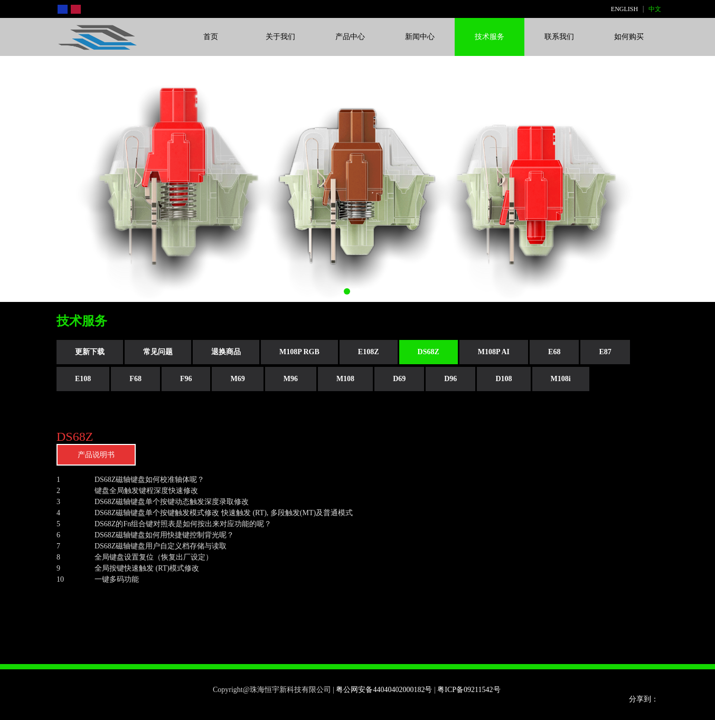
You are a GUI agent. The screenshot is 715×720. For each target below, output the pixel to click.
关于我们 (280, 37)
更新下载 (90, 352)
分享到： (643, 699)
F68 (135, 379)
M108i (561, 379)
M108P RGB (299, 352)
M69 (237, 379)
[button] (347, 291)
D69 (399, 379)
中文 (654, 9)
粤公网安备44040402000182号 (384, 690)
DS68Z (428, 352)
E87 (605, 352)
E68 (554, 352)
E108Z (368, 352)
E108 (83, 379)
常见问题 (158, 352)
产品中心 (350, 37)
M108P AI (494, 352)
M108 (345, 379)
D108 (503, 379)
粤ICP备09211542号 (469, 690)
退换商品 (226, 352)
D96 (450, 379)
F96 (186, 379)
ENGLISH (624, 9)
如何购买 (629, 37)
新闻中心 (420, 37)
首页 (210, 37)
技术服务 (489, 37)
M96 (291, 379)
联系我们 (559, 37)
